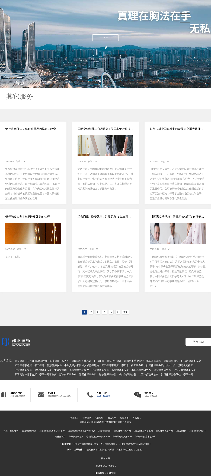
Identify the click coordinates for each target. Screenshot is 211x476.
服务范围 (124, 418)
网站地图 (105, 458)
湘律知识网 (60, 436)
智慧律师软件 (54, 365)
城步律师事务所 (107, 374)
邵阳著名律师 (153, 360)
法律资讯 (99, 418)
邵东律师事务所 (100, 370)
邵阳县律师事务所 (141, 370)
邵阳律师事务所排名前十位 (161, 365)
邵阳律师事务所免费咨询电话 (81, 431)
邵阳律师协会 (171, 360)
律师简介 (86, 418)
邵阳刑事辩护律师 (134, 360)
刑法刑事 (112, 418)
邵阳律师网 (181, 431)
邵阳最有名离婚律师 (122, 436)
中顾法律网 (60, 370)
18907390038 (103, 396)
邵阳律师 (19, 360)
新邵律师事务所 (120, 370)
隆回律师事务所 (87, 374)
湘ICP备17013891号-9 (105, 466)
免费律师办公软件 (79, 370)
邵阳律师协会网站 (171, 374)
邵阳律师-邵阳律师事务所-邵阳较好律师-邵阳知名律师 (105, 422)
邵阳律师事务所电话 (143, 431)
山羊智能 (66, 444)
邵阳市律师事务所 (191, 360)
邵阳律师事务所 (23, 365)
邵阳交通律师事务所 (185, 370)
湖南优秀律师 (185, 365)
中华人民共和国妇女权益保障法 (81, 365)
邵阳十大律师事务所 (132, 365)
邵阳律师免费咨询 (164, 431)
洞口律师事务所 (127, 374)
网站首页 (74, 418)
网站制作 (99, 473)
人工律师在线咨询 (148, 374)
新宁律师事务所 (67, 374)
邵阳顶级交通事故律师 (145, 436)
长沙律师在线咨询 (37, 360)
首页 (20, 83)
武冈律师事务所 (110, 365)
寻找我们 (137, 418)
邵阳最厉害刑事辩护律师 (98, 436)
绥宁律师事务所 (162, 370)
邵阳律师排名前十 (197, 431)
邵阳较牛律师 (114, 360)
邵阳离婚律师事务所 (26, 374)
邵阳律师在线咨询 (81, 360)
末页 (125, 312)
